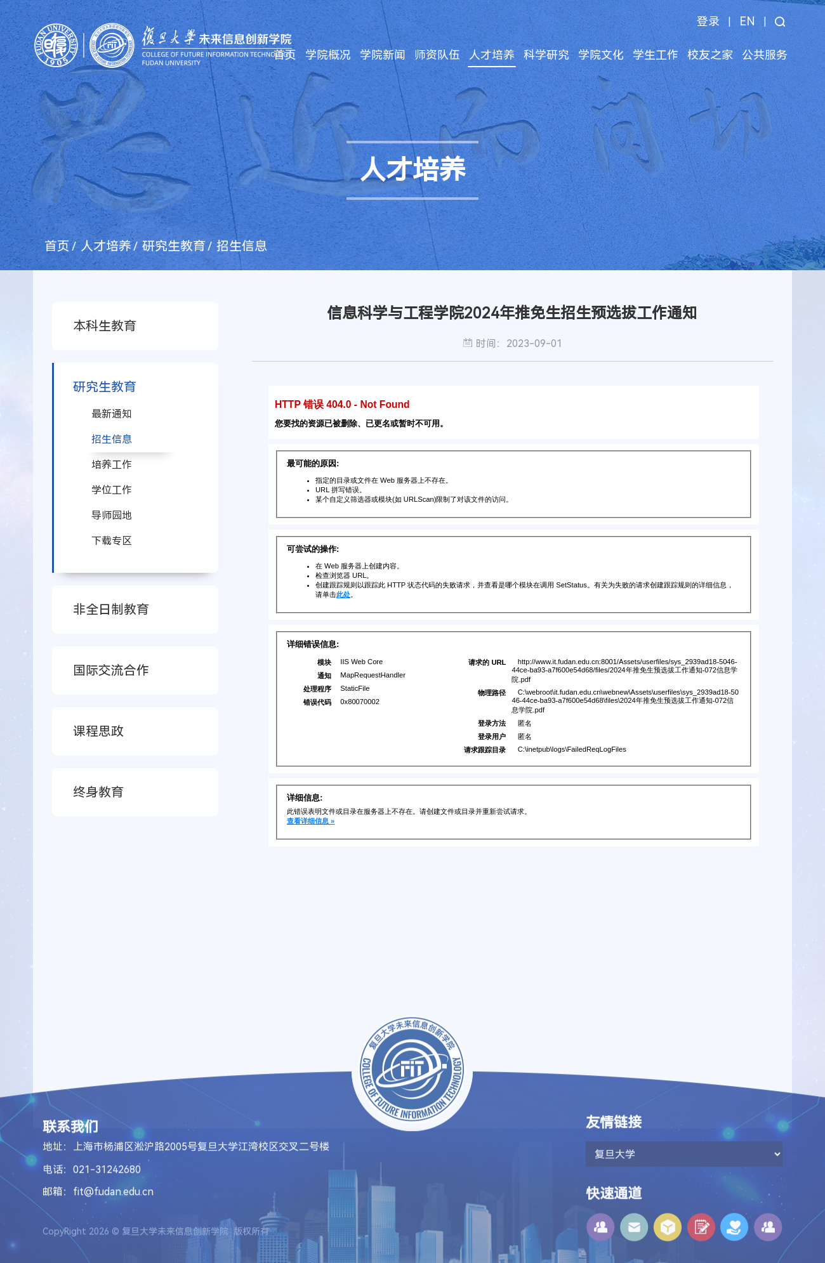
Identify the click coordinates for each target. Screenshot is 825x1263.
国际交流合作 (111, 670)
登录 (708, 21)
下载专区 (111, 541)
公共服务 (765, 55)
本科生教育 (104, 326)
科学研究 (546, 55)
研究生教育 (174, 246)
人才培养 (492, 55)
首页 (285, 55)
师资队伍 (437, 55)
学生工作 (655, 55)
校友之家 (710, 55)
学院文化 (601, 55)
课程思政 (98, 731)
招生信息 (241, 246)
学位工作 (111, 490)
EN (747, 21)
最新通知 (111, 414)
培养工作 (111, 465)
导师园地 (111, 515)
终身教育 (98, 792)
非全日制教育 (111, 609)
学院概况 (328, 55)
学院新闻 (383, 55)
